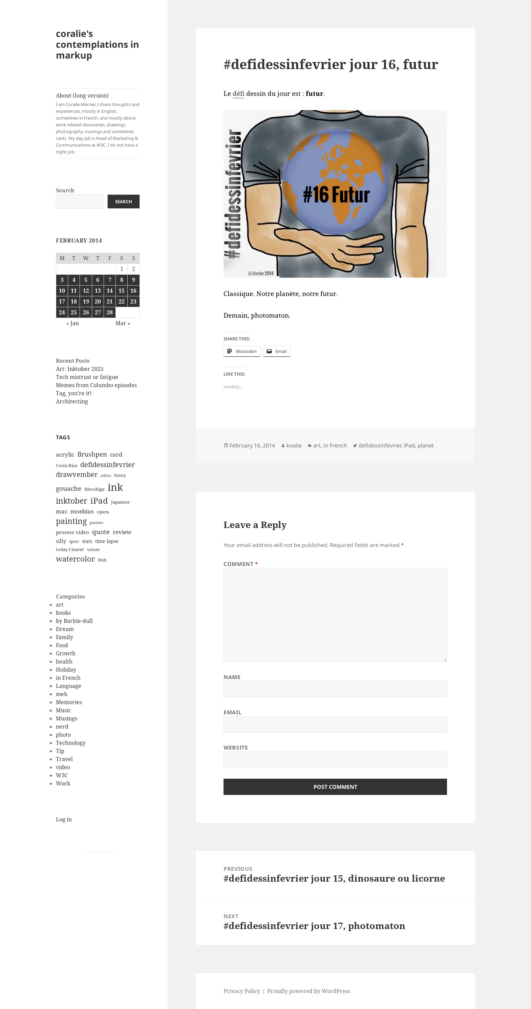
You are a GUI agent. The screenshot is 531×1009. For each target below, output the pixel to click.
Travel (64, 759)
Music (63, 710)
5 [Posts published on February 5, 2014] (85, 279)
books (63, 612)
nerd (62, 726)
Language (68, 686)
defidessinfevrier (380, 445)
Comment (241, 564)
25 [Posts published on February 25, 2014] (74, 312)
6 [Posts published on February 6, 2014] (97, 279)
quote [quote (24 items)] (101, 531)
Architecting (72, 401)
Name (232, 677)
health (64, 661)
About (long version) (98, 123)
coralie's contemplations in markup (97, 44)
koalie (294, 445)
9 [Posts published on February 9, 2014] (133, 279)
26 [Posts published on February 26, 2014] (86, 312)
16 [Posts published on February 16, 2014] (133, 290)
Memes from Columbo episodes (96, 385)
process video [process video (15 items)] (72, 532)
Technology (71, 743)
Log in (64, 819)
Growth (66, 653)
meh (61, 694)
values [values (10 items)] (93, 549)
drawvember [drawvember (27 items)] (77, 474)
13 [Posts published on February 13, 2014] (98, 290)
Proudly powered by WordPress (308, 991)
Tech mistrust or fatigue (87, 377)
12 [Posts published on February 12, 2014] (86, 290)
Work (63, 783)
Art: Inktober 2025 (80, 369)
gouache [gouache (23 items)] (68, 488)
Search (65, 190)
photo (63, 734)
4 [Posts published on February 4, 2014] (74, 279)
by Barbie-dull (74, 621)
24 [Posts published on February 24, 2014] (62, 312)
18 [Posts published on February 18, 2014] (74, 301)
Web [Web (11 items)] (102, 560)
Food (62, 645)
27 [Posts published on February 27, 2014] (98, 312)
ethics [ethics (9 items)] (106, 475)
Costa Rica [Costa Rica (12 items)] (66, 465)
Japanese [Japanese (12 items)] (120, 502)
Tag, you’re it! (73, 393)
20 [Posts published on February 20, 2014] (98, 301)
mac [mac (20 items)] (61, 511)
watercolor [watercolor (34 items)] (75, 558)
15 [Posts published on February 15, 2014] (122, 290)
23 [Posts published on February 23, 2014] (133, 301)
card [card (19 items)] (116, 454)
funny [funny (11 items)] (120, 475)
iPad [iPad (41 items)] (99, 500)
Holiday (66, 669)
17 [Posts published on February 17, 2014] (62, 301)
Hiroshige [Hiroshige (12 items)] (94, 489)
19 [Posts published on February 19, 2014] (86, 301)
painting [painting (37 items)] (71, 521)
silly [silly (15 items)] (61, 541)
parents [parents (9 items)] (96, 522)
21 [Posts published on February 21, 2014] (110, 301)
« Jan (72, 323)
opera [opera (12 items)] (103, 512)
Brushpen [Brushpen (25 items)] (92, 454)
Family (64, 637)
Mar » (122, 323)
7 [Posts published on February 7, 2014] (109, 279)
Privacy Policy (242, 991)
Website (236, 747)
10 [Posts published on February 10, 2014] (62, 290)
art (60, 604)
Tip (60, 751)
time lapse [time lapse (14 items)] (107, 541)
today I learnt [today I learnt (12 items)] (70, 549)
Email (232, 712)
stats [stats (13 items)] (87, 541)
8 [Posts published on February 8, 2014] (121, 279)
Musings (66, 718)
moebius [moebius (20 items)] (82, 511)
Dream (65, 629)
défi (239, 93)
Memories (69, 702)
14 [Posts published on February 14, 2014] (110, 290)
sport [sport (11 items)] (74, 541)
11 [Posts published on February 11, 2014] (74, 290)
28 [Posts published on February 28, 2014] (110, 312)
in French (68, 677)
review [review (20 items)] (122, 532)
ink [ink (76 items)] (115, 487)
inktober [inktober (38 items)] (71, 500)
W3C (62, 775)
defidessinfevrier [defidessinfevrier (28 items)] (107, 464)
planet (426, 445)
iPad (409, 445)
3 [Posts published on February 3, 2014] (62, 279)
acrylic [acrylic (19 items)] (65, 454)
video (63, 767)
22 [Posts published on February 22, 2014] (122, 301)
